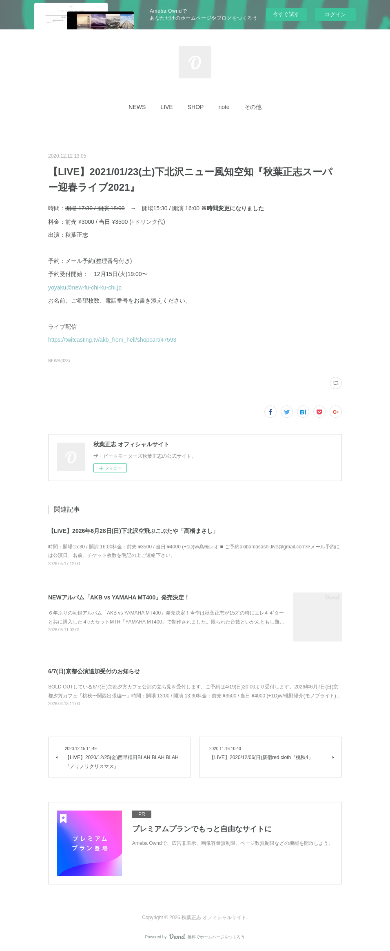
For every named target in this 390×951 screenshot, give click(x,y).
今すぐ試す (286, 14)
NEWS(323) (59, 361)
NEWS (137, 107)
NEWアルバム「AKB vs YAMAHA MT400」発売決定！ (119, 597)
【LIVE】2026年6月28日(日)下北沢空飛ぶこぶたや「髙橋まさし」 (133, 531)
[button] (137, 107)
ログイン (335, 14)
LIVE (166, 107)
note (223, 107)
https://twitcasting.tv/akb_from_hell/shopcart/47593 (112, 339)
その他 (252, 107)
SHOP (196, 107)
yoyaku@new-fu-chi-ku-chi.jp (85, 287)
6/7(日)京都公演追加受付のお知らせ (94, 671)
